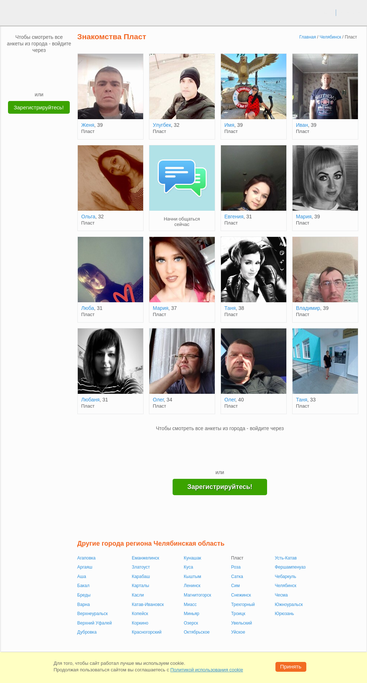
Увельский (241, 623)
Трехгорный (243, 604)
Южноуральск (289, 604)
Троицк (238, 613)
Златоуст (141, 567)
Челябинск (285, 585)
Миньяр (191, 613)
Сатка (237, 576)
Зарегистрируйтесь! (39, 107)
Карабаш (141, 576)
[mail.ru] (39, 64)
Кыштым (192, 576)
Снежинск (241, 595)
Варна (83, 604)
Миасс (190, 604)
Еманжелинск (145, 558)
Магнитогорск (197, 595)
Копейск (140, 613)
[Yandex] (32, 80)
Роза (236, 567)
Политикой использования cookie (206, 669)
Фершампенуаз (290, 567)
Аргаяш (85, 567)
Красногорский (147, 632)
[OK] (53, 64)
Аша (81, 576)
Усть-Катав (286, 558)
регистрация (351, 12)
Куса (188, 567)
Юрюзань (284, 613)
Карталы (140, 585)
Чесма (281, 595)
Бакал (83, 585)
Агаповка (86, 558)
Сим (235, 585)
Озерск (191, 623)
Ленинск (192, 585)
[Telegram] (46, 80)
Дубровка (87, 632)
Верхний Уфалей (94, 623)
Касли (138, 595)
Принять (291, 666)
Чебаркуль (285, 576)
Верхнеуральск (92, 613)
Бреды (84, 595)
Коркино (140, 623)
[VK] (25, 64)
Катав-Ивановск (148, 604)
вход (327, 12)
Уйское (238, 632)
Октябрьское (197, 632)
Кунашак (192, 558)
